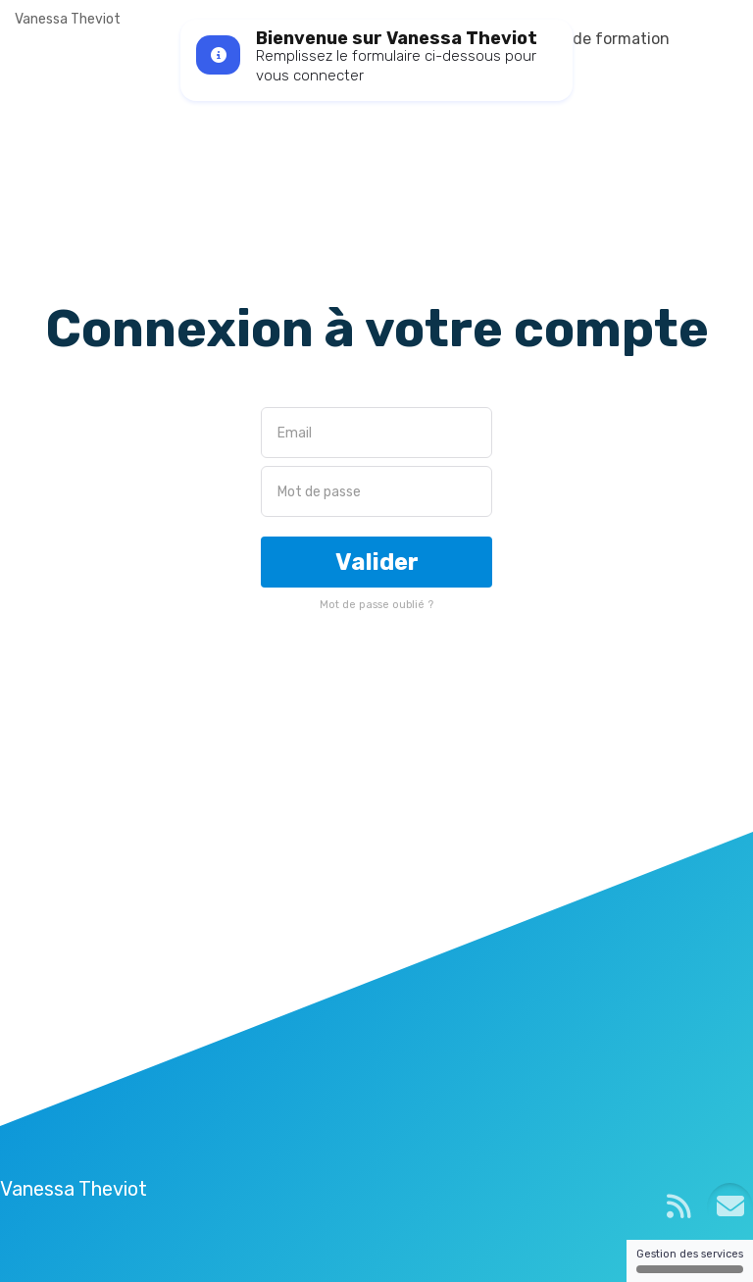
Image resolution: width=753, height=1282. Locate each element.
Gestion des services (689, 1260)
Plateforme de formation (577, 38)
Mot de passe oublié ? (376, 604)
